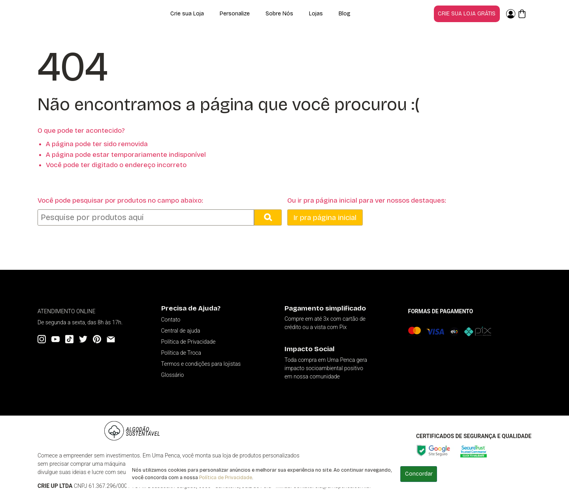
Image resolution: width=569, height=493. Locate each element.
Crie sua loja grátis (467, 13)
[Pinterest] (97, 339)
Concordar (419, 473)
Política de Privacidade (225, 477)
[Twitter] (83, 339)
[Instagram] (42, 339)
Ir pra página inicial (324, 217)
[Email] (111, 339)
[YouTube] (55, 339)
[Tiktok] (69, 339)
